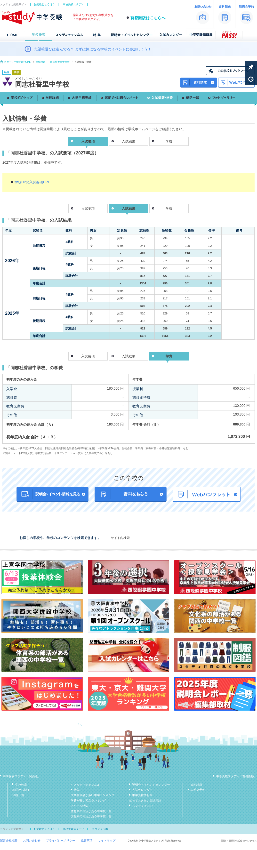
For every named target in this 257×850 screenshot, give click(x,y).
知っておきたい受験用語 (145, 800)
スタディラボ (100, 828)
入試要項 (88, 208)
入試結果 (128, 141)
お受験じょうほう (44, 4)
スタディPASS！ (143, 806)
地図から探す (21, 790)
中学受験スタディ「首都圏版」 (236, 776)
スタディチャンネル (87, 784)
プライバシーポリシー (60, 840)
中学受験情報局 (142, 795)
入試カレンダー (142, 790)
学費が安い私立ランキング (88, 800)
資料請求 (196, 784)
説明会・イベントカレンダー (151, 784)
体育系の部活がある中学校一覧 (91, 811)
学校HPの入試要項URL (32, 182)
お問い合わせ (31, 840)
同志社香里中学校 (60, 62)
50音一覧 (18, 795)
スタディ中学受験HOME (17, 62)
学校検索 (40, 62)
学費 (169, 141)
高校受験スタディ (73, 4)
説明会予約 (198, 790)
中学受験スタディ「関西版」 (22, 776)
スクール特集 (79, 806)
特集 (77, 790)
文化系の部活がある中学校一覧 (91, 816)
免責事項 (86, 840)
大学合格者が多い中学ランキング (92, 795)
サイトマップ (106, 840)
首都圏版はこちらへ (147, 18)
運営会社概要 (8, 840)
